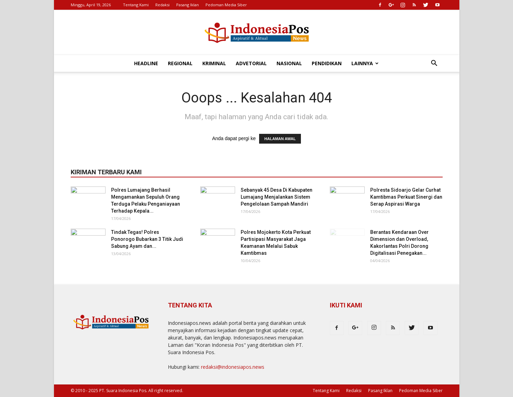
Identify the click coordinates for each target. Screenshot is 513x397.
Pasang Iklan (187, 4)
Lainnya (365, 63)
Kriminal (214, 63)
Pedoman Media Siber (226, 4)
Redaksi (162, 4)
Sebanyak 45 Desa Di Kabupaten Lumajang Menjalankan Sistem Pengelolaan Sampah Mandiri (276, 197)
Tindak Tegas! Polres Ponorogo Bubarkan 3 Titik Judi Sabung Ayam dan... (147, 239)
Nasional (289, 63)
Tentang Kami (136, 4)
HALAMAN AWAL (280, 139)
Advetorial (251, 63)
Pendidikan (327, 63)
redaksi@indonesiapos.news (232, 367)
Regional (180, 63)
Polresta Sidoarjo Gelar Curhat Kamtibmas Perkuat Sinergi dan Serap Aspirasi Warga (406, 197)
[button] (434, 64)
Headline (146, 63)
